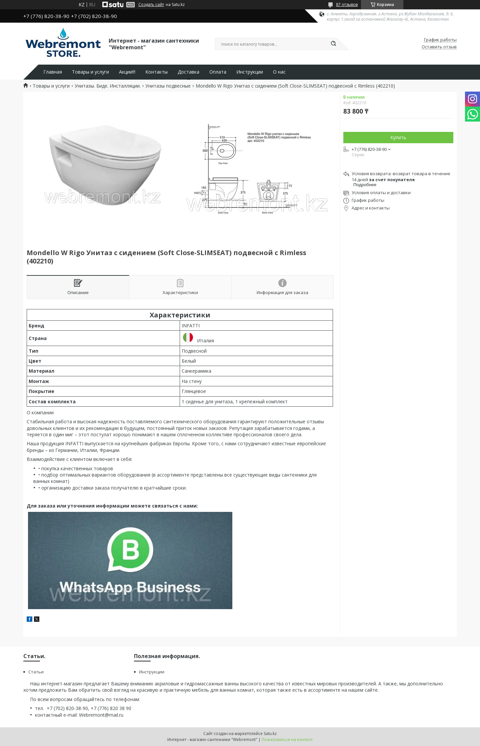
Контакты (156, 72)
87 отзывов (347, 4)
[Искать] (333, 44)
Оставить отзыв (439, 47)
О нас (279, 72)
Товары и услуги (90, 72)
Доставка (188, 72)
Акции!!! (127, 72)
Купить (398, 137)
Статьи (36, 672)
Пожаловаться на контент (287, 739)
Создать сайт (151, 4)
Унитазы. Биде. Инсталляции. (108, 86)
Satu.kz (270, 733)
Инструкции (249, 72)
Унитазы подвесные (168, 86)
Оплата (217, 72)
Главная (52, 72)
